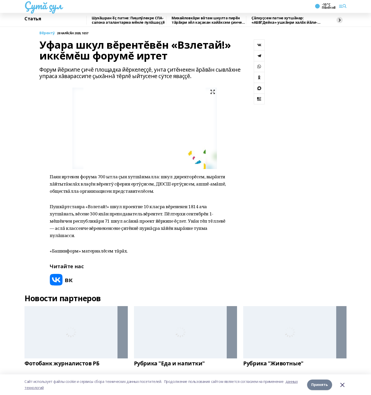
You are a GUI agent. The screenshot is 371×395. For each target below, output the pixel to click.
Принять (319, 384)
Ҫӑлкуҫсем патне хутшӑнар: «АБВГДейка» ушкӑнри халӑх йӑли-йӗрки (284, 20)
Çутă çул (43, 5)
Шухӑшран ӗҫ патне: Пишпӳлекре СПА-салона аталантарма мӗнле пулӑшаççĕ (128, 20)
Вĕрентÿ (47, 33)
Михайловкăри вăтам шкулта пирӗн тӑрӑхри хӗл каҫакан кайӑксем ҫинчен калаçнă (208, 20)
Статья (32, 19)
